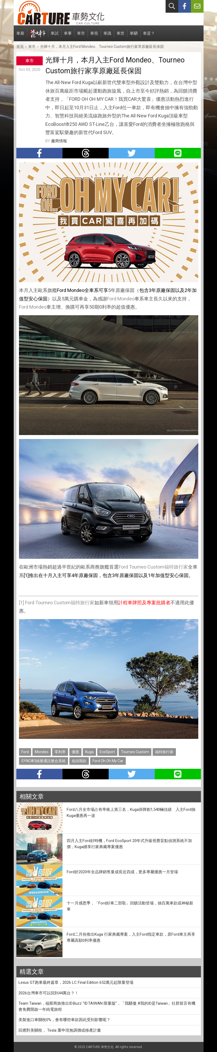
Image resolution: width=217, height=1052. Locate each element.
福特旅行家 (176, 567)
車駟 (133, 36)
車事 (67, 36)
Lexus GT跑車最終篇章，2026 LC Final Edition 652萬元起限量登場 (75, 982)
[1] (21, 602)
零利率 (60, 752)
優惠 (75, 752)
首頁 (20, 46)
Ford (111, 298)
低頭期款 (79, 761)
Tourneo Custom (146, 567)
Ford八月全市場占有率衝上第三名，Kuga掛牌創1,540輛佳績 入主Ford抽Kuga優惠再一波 (131, 812)
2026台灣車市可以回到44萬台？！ (48, 993)
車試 (54, 36)
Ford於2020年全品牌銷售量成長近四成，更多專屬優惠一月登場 (122, 872)
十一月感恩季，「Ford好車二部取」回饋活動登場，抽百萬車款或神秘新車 (130, 906)
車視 (94, 36)
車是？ (148, 36)
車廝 (20, 36)
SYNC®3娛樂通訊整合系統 (43, 761)
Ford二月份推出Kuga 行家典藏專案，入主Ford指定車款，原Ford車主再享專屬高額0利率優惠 (131, 937)
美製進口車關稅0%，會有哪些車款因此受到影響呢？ (64, 1019)
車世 (120, 36)
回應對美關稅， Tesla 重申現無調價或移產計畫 (59, 1030)
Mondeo (125, 298)
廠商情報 (59, 141)
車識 (107, 36)
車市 (81, 36)
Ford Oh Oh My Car (108, 761)
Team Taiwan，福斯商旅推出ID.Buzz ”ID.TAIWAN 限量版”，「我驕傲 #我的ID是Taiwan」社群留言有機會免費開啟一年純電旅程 (106, 1006)
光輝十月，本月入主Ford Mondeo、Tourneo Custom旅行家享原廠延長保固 (102, 46)
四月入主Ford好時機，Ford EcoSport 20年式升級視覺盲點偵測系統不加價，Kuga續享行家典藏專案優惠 (129, 843)
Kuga (89, 752)
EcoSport (107, 752)
